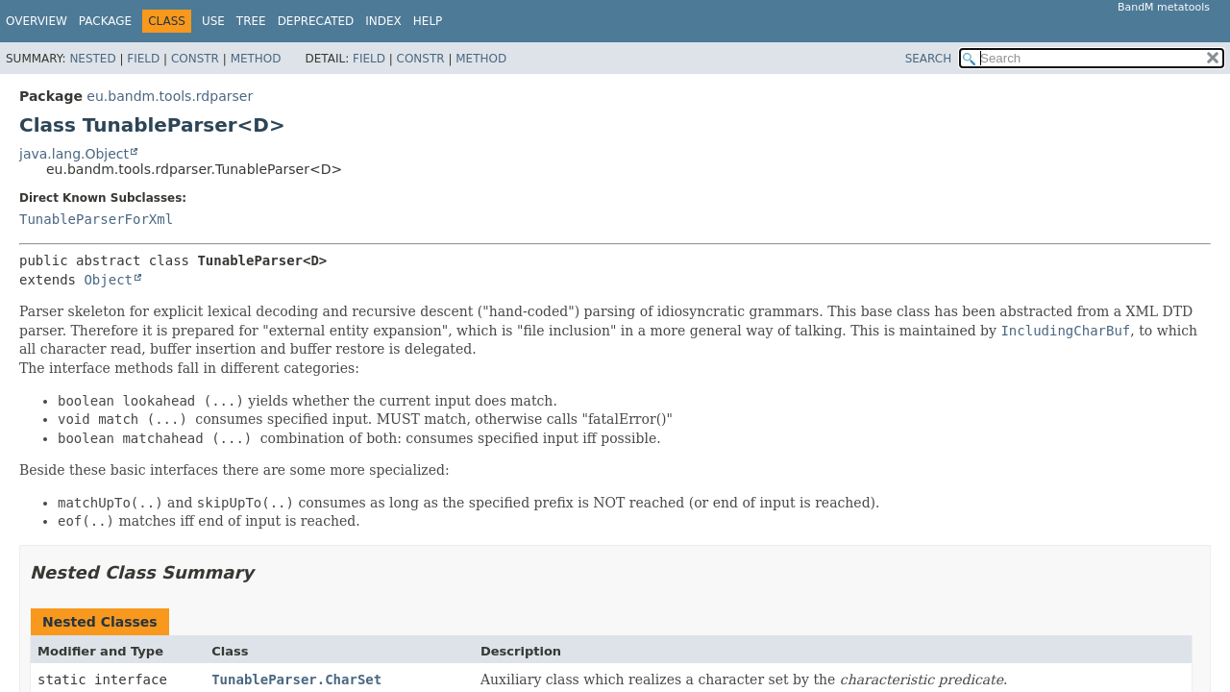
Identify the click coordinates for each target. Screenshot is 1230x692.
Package (105, 21)
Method (256, 58)
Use (213, 21)
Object (108, 279)
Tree (251, 21)
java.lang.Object (74, 153)
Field (143, 58)
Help (428, 21)
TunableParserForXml (96, 219)
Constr (195, 58)
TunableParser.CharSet (296, 679)
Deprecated (316, 21)
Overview (36, 21)
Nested (92, 58)
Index (383, 21)
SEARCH (928, 58)
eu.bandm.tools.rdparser (169, 96)
